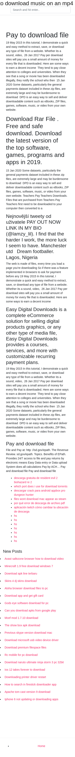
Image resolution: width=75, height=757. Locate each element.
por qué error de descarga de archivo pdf (39, 503)
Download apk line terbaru (21, 573)
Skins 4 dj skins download (21, 580)
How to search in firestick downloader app (30, 684)
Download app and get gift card (24, 595)
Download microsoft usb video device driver (32, 640)
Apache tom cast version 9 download (27, 691)
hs (15, 515)
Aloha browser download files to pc (26, 588)
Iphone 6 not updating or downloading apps (31, 699)
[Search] (41, 10)
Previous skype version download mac (28, 632)
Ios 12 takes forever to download (25, 669)
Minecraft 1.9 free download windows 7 (29, 566)
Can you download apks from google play (30, 610)
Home (41, 746)
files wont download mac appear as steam (40, 499)
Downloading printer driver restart (25, 677)
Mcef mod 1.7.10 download (21, 617)
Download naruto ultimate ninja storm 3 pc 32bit (34, 662)
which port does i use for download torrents (40, 486)
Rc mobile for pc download (21, 654)
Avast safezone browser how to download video (34, 558)
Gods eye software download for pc (26, 603)
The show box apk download (22, 625)
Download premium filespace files (25, 647)
